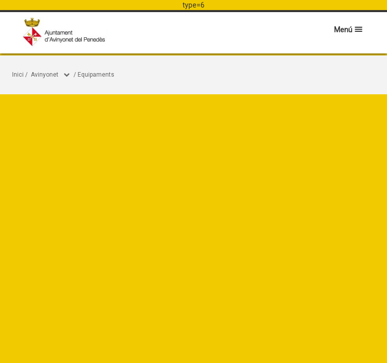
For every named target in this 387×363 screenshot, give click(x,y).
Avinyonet (44, 74)
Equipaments (96, 74)
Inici (18, 74)
